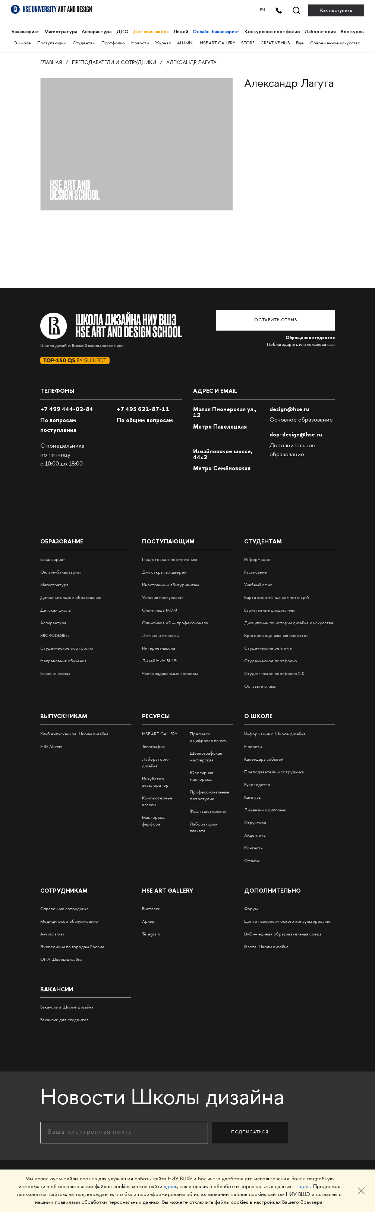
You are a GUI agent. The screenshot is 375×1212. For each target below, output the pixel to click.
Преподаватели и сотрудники (114, 63)
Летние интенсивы (160, 635)
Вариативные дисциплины (269, 610)
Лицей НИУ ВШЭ (159, 661)
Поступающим (51, 43)
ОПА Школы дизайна (61, 959)
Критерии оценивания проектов (276, 635)
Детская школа (150, 31)
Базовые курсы (55, 673)
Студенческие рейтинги (268, 648)
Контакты (253, 848)
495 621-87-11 (143, 409)
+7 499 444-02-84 (66, 409)
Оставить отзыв (279, 319)
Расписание (255, 572)
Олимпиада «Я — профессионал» (175, 623)
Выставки (151, 908)
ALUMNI (185, 43)
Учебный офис (258, 585)
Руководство (257, 785)
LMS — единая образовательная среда (283, 934)
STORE (247, 43)
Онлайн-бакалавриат (215, 31)
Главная (51, 63)
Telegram (151, 934)
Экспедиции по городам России (72, 946)
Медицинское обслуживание (69, 921)
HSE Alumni (51, 747)
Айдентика (255, 835)
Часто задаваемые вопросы (170, 673)
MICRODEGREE (54, 635)
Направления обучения (63, 661)
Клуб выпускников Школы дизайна (74, 734)
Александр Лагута (191, 63)
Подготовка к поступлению (169, 559)
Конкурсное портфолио (272, 31)
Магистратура (60, 31)
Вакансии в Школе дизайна (67, 1007)
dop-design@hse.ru (296, 434)
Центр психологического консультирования (287, 921)
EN (257, 10)
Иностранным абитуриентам (170, 585)
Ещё (300, 43)
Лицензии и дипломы (265, 810)
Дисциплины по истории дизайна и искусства (288, 623)
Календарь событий (263, 759)
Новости (140, 43)
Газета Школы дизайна (266, 946)
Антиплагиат (52, 934)
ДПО (122, 31)
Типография (153, 747)
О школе (22, 43)
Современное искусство (335, 43)
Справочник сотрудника (64, 908)
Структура (255, 823)
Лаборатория (319, 31)
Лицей (180, 31)
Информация (257, 559)
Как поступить (336, 10)
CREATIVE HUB (275, 43)
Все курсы (352, 31)
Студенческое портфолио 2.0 (274, 673)
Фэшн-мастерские (208, 811)
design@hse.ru (289, 409)
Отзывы (251, 861)
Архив (148, 921)
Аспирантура (96, 31)
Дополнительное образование (70, 597)
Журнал (163, 43)
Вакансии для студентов (64, 1019)
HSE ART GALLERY (217, 43)
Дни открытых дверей (164, 572)
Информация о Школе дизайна (275, 734)
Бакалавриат (26, 31)
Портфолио (113, 43)
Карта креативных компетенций (276, 597)
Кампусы (252, 797)
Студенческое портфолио (66, 648)
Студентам (84, 43)
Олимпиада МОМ (159, 610)
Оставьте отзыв (260, 686)
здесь (170, 1187)
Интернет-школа (158, 648)
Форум (251, 908)
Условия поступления (163, 597)
